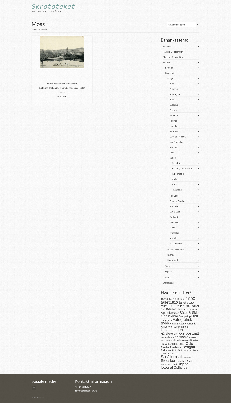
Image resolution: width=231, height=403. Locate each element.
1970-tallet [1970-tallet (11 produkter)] (193, 310)
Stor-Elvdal (175, 212)
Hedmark (174, 121)
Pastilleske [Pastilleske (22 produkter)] (175, 347)
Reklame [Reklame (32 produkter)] (166, 350)
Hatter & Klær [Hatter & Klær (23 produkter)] (177, 323)
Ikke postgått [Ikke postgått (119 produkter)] (188, 333)
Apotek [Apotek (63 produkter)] (166, 313)
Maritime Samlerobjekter (174, 57)
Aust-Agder (175, 94)
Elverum (173, 110)
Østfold (173, 158)
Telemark (174, 222)
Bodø (172, 99)
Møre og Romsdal (178, 137)
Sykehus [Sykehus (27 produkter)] (181, 361)
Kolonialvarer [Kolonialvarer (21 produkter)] (167, 337)
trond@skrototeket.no (86, 391)
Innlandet (174, 131)
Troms (172, 227)
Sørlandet (174, 206)
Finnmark (174, 115)
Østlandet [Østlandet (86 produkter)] (181, 367)
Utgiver (168, 271)
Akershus (174, 89)
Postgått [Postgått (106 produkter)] (188, 347)
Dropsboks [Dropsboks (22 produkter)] (166, 320)
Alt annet (167, 46)
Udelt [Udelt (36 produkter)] (174, 364)
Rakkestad (177, 190)
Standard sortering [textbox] (176, 25)
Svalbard (174, 217)
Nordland (174, 147)
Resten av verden (176, 249)
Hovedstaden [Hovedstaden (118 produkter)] (172, 330)
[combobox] (183, 24)
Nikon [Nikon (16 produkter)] (186, 340)
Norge (170, 78)
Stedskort (169, 73)
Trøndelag (174, 233)
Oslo (172, 152)
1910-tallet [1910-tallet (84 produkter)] (178, 302)
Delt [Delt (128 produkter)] (194, 316)
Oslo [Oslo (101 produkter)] (189, 344)
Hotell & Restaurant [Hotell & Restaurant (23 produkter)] (178, 326)
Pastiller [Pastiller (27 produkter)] (165, 347)
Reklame (167, 277)
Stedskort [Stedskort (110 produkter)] (168, 361)
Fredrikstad (177, 163)
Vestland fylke (176, 243)
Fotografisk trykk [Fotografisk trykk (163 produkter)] (176, 321)
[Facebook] (34, 388)
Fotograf (169, 68)
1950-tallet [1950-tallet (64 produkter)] (168, 309)
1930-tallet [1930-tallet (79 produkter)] (176, 306)
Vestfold (173, 238)
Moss (174, 184)
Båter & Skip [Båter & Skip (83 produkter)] (189, 313)
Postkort (167, 62)
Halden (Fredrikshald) (182, 168)
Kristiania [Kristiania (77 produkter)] (181, 337)
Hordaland (174, 126)
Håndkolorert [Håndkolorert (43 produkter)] (169, 333)
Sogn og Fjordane (178, 201)
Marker (175, 179)
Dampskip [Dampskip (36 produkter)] (185, 316)
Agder (172, 84)
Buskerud (174, 105)
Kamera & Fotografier (173, 52)
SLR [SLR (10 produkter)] (177, 354)
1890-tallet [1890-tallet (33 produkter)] (179, 299)
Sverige (171, 255)
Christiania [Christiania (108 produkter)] (169, 316)
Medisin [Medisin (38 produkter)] (179, 340)
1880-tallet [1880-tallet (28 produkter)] (167, 299)
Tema (167, 266)
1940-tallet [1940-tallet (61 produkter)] (191, 306)
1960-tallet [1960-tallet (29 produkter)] (182, 309)
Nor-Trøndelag (176, 142)
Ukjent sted (173, 260)
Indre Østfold (178, 174)
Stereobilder (168, 283)
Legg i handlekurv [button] (62, 100)
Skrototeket (53, 7)
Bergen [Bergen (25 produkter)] (175, 313)
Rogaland (174, 196)
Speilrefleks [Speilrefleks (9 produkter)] (187, 358)
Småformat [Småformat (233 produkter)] (171, 356)
